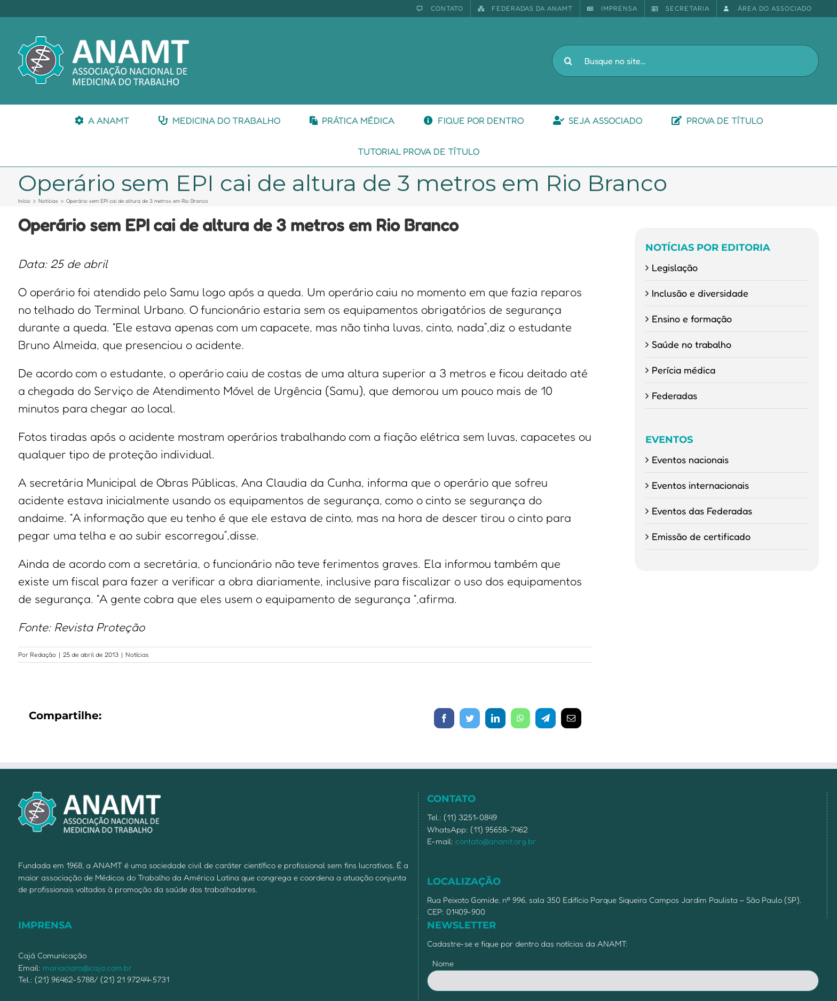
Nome (443, 963)
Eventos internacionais (700, 485)
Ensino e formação (692, 318)
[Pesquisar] (568, 61)
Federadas (674, 395)
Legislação (675, 267)
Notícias (137, 654)
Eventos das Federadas (702, 511)
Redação (43, 654)
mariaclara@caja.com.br (87, 968)
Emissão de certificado (701, 536)
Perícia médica (683, 370)
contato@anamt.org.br (495, 841)
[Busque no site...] (685, 61)
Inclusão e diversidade (700, 293)
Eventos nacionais (690, 459)
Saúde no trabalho (691, 344)
